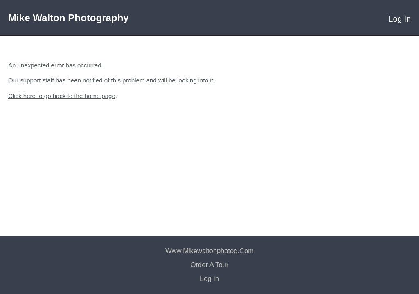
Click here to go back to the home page (61, 95)
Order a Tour (210, 265)
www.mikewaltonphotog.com (209, 251)
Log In (400, 18)
